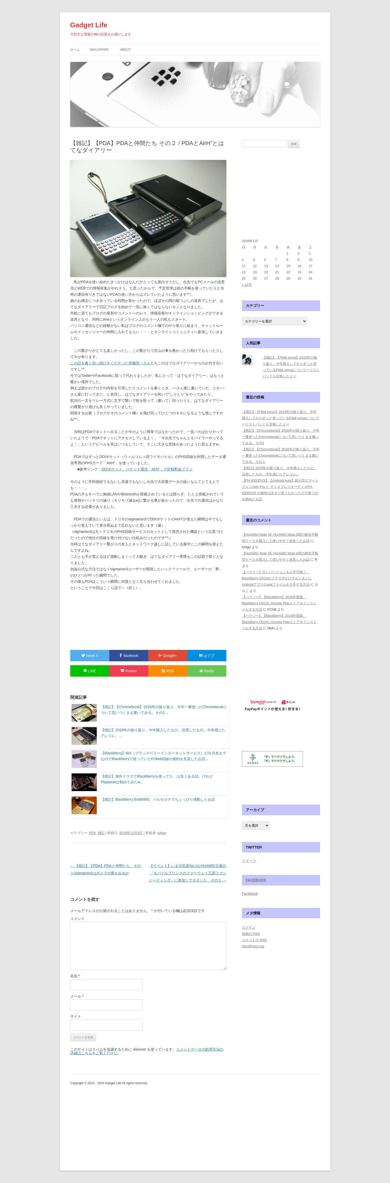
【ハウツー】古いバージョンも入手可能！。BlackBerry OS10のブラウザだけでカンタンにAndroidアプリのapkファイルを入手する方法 (277, 578)
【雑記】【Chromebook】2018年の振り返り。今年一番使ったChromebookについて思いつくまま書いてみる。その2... (164, 710)
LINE (89, 671)
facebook (128, 656)
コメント (77, 918)
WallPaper (99, 49)
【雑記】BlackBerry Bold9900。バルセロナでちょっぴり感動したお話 (158, 799)
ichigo (161, 833)
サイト (75, 1016)
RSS (168, 671)
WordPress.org (253, 946)
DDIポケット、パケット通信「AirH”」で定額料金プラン (147, 469)
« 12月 (247, 285)
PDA (92, 833)
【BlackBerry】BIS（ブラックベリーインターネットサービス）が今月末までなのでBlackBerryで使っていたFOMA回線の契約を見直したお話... (163, 756)
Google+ (167, 656)
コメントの (254, 940)
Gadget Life (88, 25)
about (125, 49)
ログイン (248, 927)
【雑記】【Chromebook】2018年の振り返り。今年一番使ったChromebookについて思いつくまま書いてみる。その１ (280, 455)
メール (77, 996)
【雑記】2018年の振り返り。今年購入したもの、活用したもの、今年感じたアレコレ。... (163, 733)
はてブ (207, 656)
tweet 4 (89, 656)
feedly (207, 671)
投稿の (251, 934)
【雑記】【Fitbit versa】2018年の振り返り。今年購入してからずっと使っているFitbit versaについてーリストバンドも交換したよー (280, 418)
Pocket (129, 671)
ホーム (75, 49)
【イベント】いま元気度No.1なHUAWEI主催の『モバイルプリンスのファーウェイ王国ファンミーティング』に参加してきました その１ (187, 873)
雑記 (101, 833)
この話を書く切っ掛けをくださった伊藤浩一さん (110, 363)
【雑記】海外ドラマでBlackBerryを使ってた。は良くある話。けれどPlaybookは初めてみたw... (157, 779)
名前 (75, 976)
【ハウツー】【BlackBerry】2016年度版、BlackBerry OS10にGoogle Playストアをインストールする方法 (279, 603)
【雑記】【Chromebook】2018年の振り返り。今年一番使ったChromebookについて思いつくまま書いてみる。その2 (280, 437)
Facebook (256, 880)
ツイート (249, 860)
